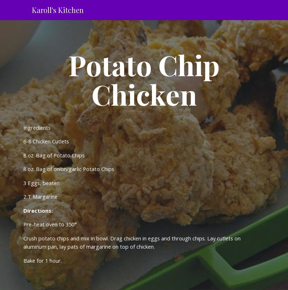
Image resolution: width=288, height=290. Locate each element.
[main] (144, 79)
